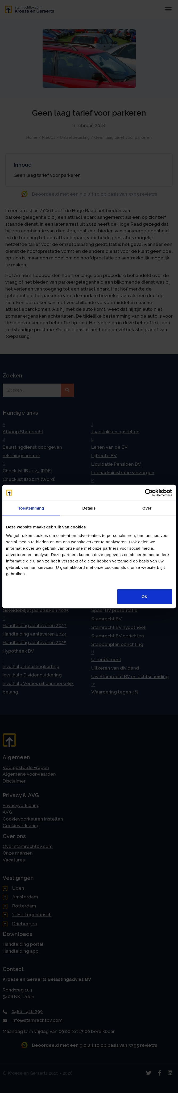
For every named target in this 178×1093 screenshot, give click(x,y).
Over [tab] (147, 508)
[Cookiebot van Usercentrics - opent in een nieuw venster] (148, 493)
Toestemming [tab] (31, 508)
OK (145, 596)
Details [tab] (89, 508)
